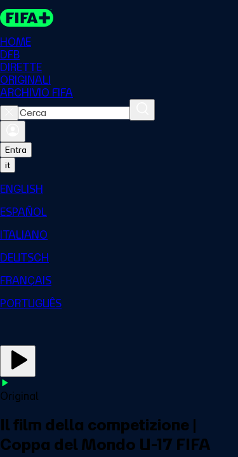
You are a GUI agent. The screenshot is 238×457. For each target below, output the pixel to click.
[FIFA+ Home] (26, 18)
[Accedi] (12, 131)
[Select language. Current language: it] (7, 165)
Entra (16, 150)
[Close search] (9, 113)
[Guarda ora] (18, 361)
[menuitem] (119, 189)
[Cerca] (142, 110)
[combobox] (73, 113)
